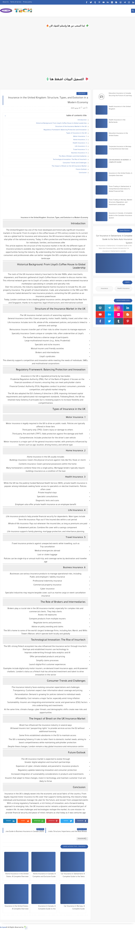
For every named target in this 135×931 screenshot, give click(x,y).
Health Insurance (123, 289)
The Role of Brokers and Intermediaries (73, 156)
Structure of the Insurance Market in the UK (71, 127)
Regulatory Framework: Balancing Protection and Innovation (65, 130)
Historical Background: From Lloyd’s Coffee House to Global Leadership (61, 123)
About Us (6, 2)
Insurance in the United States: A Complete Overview (16, 907)
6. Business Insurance (79, 153)
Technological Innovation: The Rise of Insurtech (70, 160)
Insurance (81, 93)
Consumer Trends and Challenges (75, 163)
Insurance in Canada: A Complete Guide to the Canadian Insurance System (45, 908)
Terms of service (15, 2)
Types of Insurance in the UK (76, 133)
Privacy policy (27, 2)
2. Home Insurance (80, 140)
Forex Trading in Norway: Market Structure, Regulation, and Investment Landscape (120, 202)
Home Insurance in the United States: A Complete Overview (16, 875)
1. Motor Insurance (80, 136)
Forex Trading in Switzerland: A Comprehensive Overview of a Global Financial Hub (120, 189)
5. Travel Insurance (80, 150)
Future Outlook (81, 169)
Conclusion (83, 173)
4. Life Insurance (81, 146)
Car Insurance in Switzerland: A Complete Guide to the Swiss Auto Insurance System (73, 875)
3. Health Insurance (80, 143)
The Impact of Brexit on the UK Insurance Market (69, 166)
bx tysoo (3, 927)
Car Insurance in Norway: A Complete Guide (74, 907)
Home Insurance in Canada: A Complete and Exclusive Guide (44, 875)
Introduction (82, 120)
